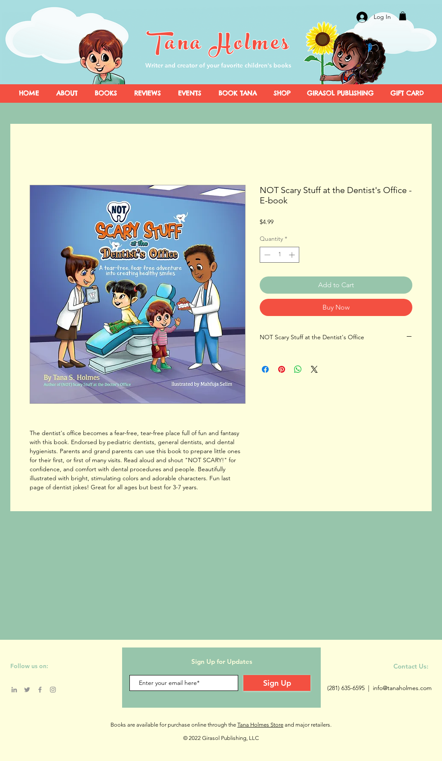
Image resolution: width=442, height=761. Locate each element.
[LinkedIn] (14, 689)
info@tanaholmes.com (402, 688)
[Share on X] (314, 369)
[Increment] (292, 254)
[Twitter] (27, 689)
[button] (402, 16)
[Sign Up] (276, 683)
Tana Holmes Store (260, 724)
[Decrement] (266, 254)
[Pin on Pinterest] (281, 369)
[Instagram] (53, 689)
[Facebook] (40, 689)
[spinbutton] (279, 254)
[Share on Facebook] (265, 369)
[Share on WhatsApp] (298, 369)
